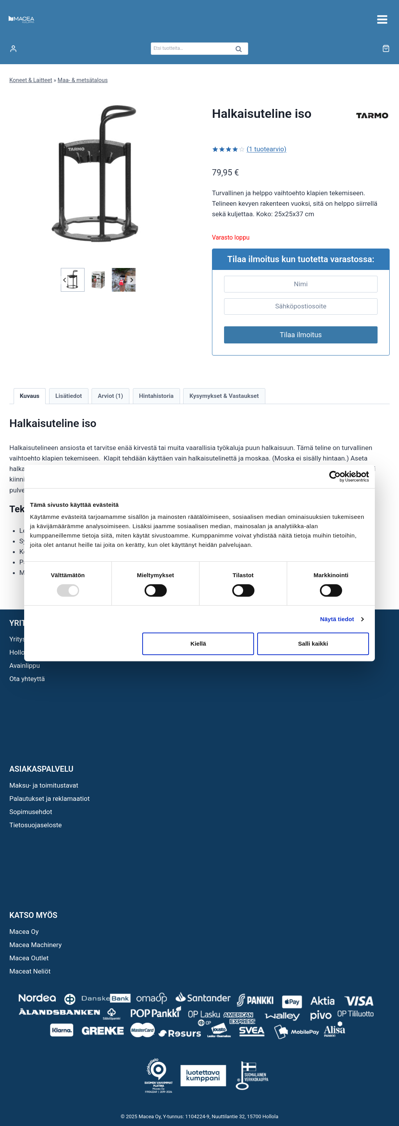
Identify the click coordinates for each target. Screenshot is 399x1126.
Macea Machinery (35, 945)
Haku (240, 51)
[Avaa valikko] (382, 19)
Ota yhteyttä (27, 679)
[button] (73, 280)
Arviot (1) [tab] (110, 395)
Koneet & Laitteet (30, 80)
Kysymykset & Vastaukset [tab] (224, 395)
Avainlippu (24, 665)
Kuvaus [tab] (29, 395)
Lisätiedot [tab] (68, 395)
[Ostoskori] (386, 48)
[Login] (13, 49)
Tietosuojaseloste (35, 825)
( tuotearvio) (266, 149)
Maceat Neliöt (30, 971)
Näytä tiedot (337, 619)
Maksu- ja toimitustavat (43, 785)
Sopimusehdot (30, 812)
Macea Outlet (29, 958)
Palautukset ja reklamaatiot (49, 798)
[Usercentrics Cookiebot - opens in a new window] (335, 476)
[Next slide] (131, 280)
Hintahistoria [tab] (156, 395)
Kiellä (198, 643)
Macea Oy (24, 931)
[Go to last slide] (65, 280)
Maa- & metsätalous (83, 80)
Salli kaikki (313, 643)
